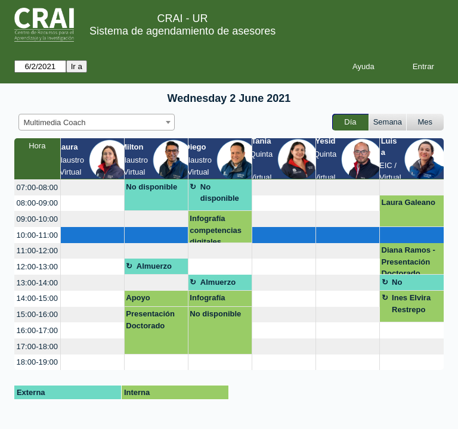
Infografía (207, 297)
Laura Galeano (408, 202)
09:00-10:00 (37, 218)
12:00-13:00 (37, 266)
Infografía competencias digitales (216, 228)
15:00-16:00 (37, 314)
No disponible (151, 186)
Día (350, 121)
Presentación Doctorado (150, 319)
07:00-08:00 (37, 187)
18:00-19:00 (37, 362)
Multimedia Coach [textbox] (55, 122)
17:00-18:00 (37, 346)
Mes (425, 121)
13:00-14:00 (37, 282)
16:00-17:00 (37, 330)
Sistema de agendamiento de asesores (182, 31)
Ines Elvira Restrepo (411, 303)
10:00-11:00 (37, 235)
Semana (387, 121)
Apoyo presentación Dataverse (150, 299)
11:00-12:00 (37, 250)
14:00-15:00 (37, 298)
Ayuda (363, 66)
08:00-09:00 (37, 202)
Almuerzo (154, 266)
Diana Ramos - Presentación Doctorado (408, 260)
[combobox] (96, 122)
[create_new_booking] (92, 187)
